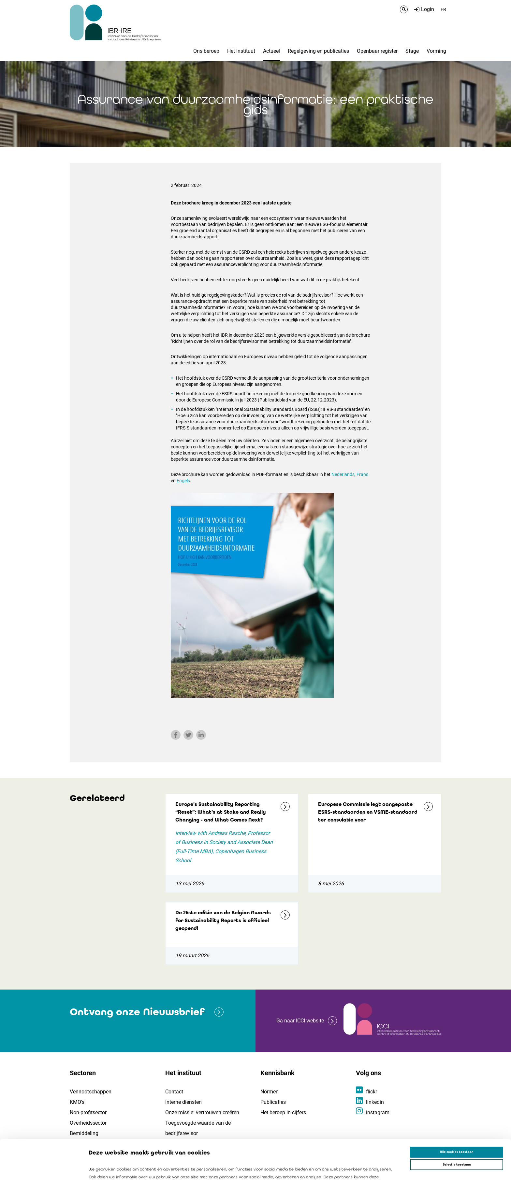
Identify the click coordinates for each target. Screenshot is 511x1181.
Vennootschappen (90, 1092)
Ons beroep (206, 51)
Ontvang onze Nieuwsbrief (137, 1011)
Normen (269, 1092)
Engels (183, 480)
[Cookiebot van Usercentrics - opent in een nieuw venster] (42, 1170)
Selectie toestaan (457, 1124)
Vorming (436, 51)
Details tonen (296, 1170)
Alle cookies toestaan (456, 1111)
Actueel (271, 51)
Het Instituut (241, 51)
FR (443, 9)
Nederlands (343, 474)
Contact (174, 1092)
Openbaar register (377, 51)
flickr (371, 1092)
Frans (362, 474)
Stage (412, 51)
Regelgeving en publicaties (318, 51)
